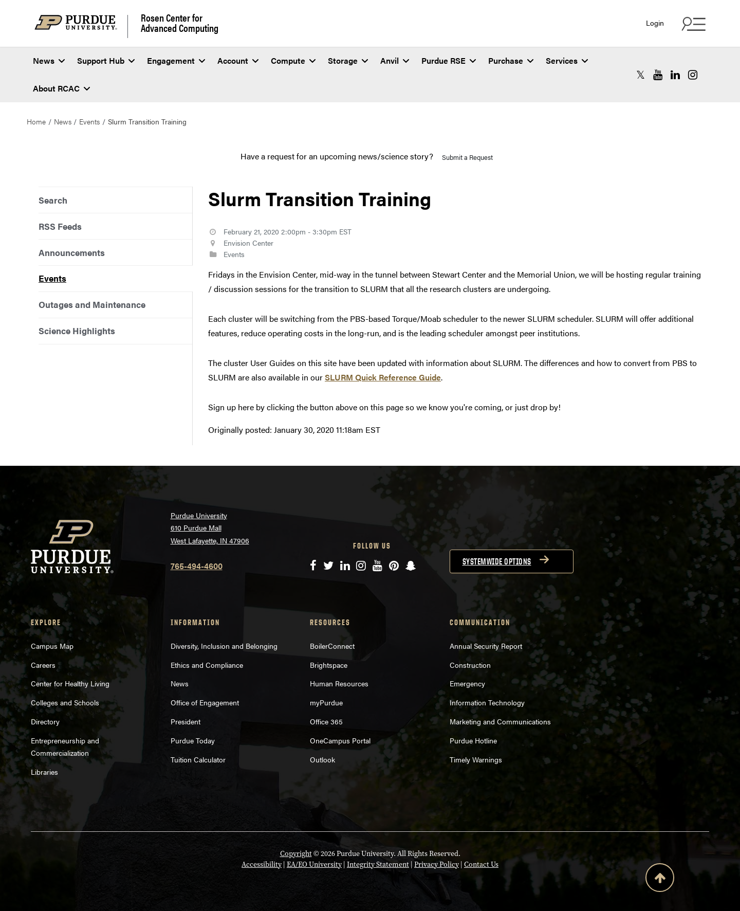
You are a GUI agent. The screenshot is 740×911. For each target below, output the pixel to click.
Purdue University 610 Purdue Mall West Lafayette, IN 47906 (210, 527)
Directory (45, 721)
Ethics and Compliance (207, 665)
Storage (348, 60)
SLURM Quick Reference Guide (383, 377)
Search (53, 200)
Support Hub (106, 60)
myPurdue (326, 702)
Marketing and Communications (500, 721)
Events (89, 121)
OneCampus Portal (340, 740)
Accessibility (262, 864)
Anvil (394, 60)
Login (655, 23)
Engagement (176, 60)
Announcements (72, 252)
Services (567, 60)
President (185, 721)
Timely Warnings (476, 759)
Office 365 (326, 721)
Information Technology (487, 702)
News (49, 60)
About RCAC (61, 88)
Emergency (467, 683)
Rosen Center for (179, 22)
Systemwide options (496, 561)
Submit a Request (467, 157)
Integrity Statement (378, 864)
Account (237, 60)
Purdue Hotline (473, 740)
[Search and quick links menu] (692, 23)
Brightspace (328, 665)
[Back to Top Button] (659, 879)
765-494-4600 (197, 566)
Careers (43, 665)
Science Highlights (77, 330)
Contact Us (481, 864)
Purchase (510, 60)
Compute (293, 60)
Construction (470, 665)
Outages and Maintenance (92, 304)
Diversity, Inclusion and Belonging (224, 646)
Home (36, 121)
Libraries (44, 772)
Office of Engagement (205, 702)
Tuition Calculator (198, 759)
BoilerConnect (332, 646)
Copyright (296, 853)
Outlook (322, 759)
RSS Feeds (60, 226)
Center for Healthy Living (70, 683)
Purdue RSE (448, 60)
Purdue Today (193, 740)
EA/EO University (314, 864)
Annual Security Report (486, 646)
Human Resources (339, 683)
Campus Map (52, 646)
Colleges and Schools (65, 702)
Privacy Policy (436, 864)
